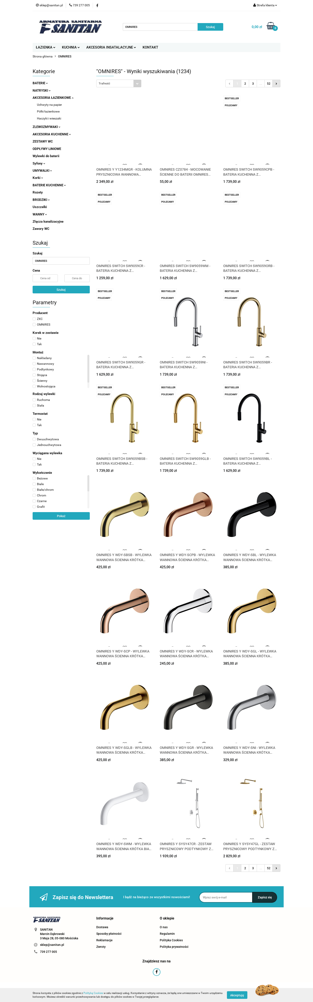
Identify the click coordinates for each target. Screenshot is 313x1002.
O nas (164, 927)
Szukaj (61, 289)
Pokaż (61, 516)
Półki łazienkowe (48, 111)
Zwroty (101, 946)
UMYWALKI (42, 171)
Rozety (38, 192)
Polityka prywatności (174, 946)
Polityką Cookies (93, 993)
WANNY (40, 214)
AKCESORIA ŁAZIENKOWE (53, 98)
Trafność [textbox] (104, 83)
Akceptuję (237, 995)
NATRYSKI (42, 90)
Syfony (39, 163)
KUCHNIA (71, 47)
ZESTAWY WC (43, 141)
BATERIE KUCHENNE (49, 185)
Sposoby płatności (109, 933)
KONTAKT (150, 47)
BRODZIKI (41, 200)
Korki (38, 178)
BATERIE (40, 83)
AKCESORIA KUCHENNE (52, 134)
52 (268, 83)
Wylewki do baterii (46, 156)
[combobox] (118, 83)
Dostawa (102, 927)
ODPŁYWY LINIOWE (47, 149)
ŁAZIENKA (45, 47)
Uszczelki (40, 207)
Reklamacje (104, 940)
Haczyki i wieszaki (49, 118)
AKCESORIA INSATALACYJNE (111, 47)
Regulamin (167, 933)
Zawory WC (41, 229)
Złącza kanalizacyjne (48, 222)
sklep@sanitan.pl (52, 945)
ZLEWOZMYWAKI (46, 127)
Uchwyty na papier (49, 104)
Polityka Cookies (171, 940)
